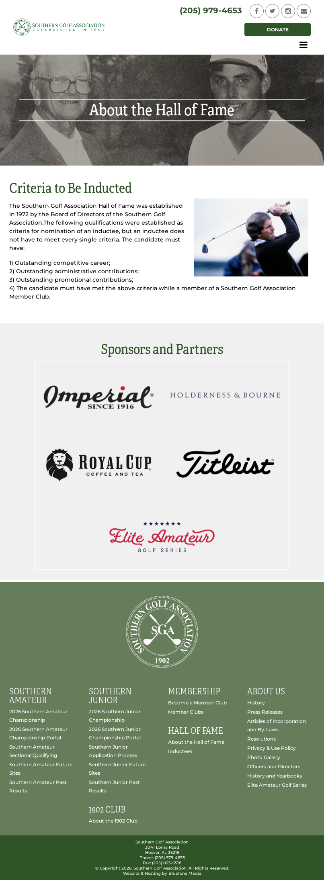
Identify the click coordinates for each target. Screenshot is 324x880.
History (256, 703)
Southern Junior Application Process (113, 751)
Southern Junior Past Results (114, 786)
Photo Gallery (263, 757)
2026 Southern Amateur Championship (38, 715)
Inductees (180, 751)
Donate (278, 30)
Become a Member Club (197, 703)
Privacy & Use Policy (271, 748)
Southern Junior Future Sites (117, 768)
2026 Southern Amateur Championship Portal (38, 733)
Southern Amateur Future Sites (40, 768)
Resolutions (261, 739)
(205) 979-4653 (211, 10)
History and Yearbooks (274, 776)
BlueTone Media (184, 873)
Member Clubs (185, 712)
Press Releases (265, 712)
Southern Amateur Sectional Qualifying (33, 751)
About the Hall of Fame (196, 742)
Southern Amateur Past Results (38, 786)
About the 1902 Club (113, 821)
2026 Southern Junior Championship (115, 715)
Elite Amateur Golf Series (277, 785)
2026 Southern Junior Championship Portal (115, 733)
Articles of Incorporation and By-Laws (276, 725)
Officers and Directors (273, 766)
